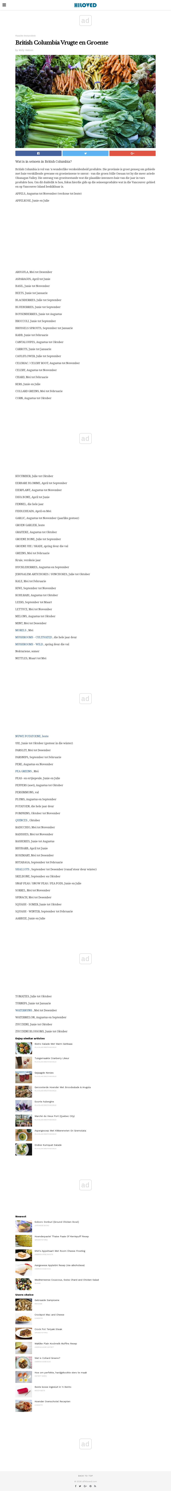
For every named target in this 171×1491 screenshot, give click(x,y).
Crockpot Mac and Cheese (49, 1314)
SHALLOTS (22, 869)
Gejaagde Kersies (44, 1072)
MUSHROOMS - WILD (29, 644)
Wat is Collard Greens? (47, 1358)
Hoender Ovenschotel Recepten (52, 1401)
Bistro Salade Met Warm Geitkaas (53, 1043)
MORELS (20, 630)
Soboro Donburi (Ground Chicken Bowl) (57, 1222)
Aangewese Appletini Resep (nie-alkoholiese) (60, 1265)
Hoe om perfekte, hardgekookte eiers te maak (61, 1372)
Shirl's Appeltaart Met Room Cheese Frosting (60, 1251)
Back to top (85, 1476)
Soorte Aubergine (44, 1101)
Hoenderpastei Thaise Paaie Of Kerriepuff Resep (62, 1236)
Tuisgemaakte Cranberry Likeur (52, 1058)
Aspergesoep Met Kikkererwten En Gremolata (60, 1130)
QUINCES (21, 820)
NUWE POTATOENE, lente (32, 736)
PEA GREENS (23, 771)
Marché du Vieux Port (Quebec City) (55, 1116)
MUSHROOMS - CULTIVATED (33, 637)
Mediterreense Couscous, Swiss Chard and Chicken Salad (67, 1279)
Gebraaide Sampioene (47, 1300)
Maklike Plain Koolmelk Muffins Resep (56, 1343)
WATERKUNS (23, 1010)
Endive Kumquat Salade (48, 1145)
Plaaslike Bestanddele (25, 36)
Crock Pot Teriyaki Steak (48, 1329)
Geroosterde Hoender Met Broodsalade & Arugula (63, 1087)
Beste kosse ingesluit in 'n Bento (53, 1387)
